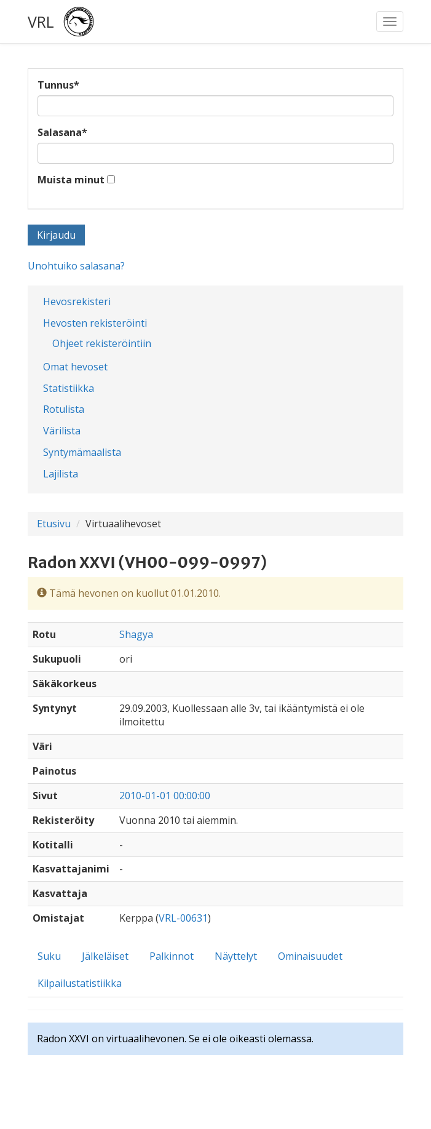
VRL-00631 (183, 918)
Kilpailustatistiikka (80, 983)
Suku (49, 956)
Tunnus (58, 85)
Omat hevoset (75, 366)
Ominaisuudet (310, 956)
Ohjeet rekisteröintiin (101, 343)
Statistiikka (68, 388)
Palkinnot (171, 956)
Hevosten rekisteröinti (95, 323)
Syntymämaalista (82, 452)
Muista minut (71, 179)
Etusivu (54, 523)
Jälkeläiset (105, 956)
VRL (41, 21)
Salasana (62, 132)
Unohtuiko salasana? (76, 266)
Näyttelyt (236, 956)
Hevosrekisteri (77, 301)
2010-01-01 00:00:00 (164, 795)
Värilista (62, 430)
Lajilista (60, 474)
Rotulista (63, 409)
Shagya (136, 634)
